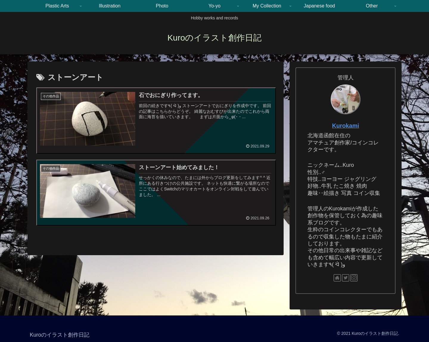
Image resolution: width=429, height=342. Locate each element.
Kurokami (345, 125)
